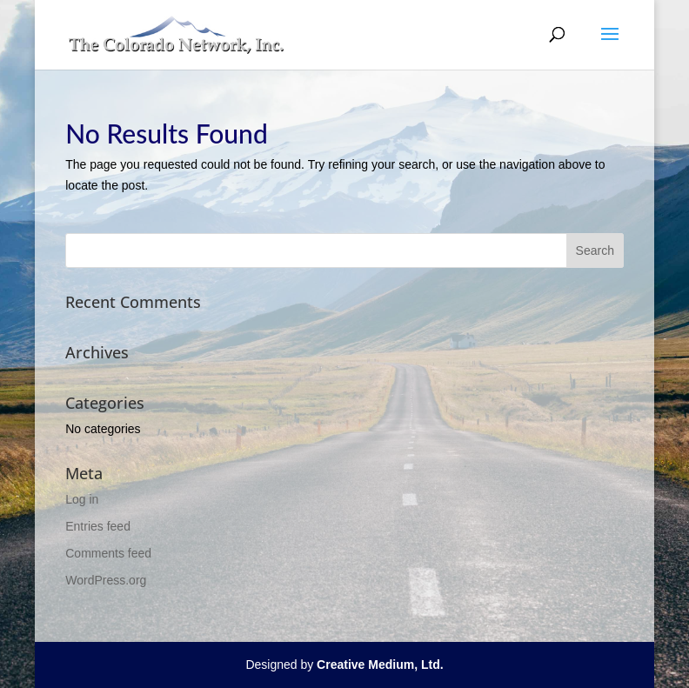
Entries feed (97, 526)
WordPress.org (105, 580)
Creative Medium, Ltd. (380, 664)
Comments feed (108, 553)
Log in (81, 499)
